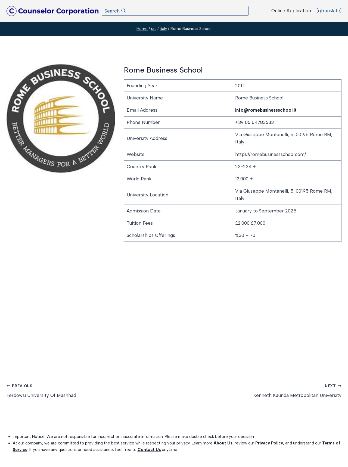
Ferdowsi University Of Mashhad (88, 390)
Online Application (291, 10)
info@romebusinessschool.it (266, 110)
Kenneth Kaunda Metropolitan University (260, 390)
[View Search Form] (175, 11)
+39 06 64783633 (254, 122)
